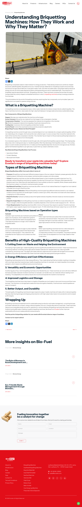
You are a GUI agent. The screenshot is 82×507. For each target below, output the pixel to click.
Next (74, 329)
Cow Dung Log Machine (31, 488)
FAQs (64, 3)
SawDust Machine (29, 475)
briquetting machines (50, 94)
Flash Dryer (27, 480)
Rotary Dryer (27, 483)
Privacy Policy (9, 483)
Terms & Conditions (11, 480)
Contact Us (71, 3)
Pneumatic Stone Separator (32, 490)
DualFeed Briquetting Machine (32, 467)
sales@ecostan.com (55, 473)
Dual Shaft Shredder (29, 473)
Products (33, 3)
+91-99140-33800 (55, 471)
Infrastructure (43, 3)
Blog (51, 3)
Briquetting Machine (19, 12)
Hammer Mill (27, 478)
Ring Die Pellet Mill (29, 470)
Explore (7, 365)
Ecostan (56, 309)
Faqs (6, 475)
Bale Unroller (27, 485)
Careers (57, 3)
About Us (25, 3)
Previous (9, 329)
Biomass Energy (17, 347)
